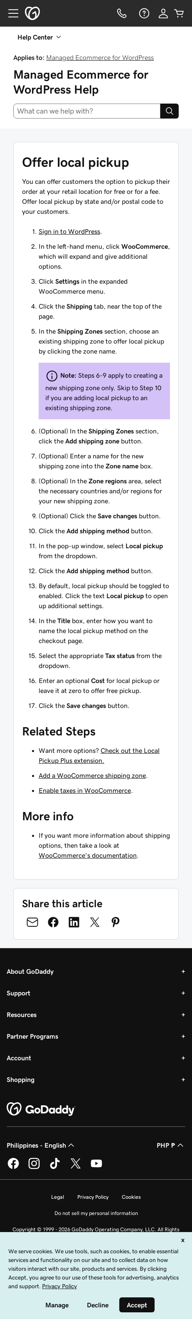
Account (19, 1057)
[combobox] (87, 111)
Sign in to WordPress (69, 231)
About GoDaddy (30, 971)
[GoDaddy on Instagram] (34, 1167)
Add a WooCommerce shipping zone (92, 775)
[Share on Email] (32, 922)
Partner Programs (32, 1036)
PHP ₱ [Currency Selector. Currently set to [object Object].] (171, 1145)
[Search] (169, 111)
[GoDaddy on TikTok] (55, 1167)
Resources (22, 1014)
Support (18, 993)
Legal (57, 1197)
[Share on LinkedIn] (74, 922)
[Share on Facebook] (53, 922)
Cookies (131, 1197)
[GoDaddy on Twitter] (75, 1167)
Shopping (20, 1079)
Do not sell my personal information (96, 1213)
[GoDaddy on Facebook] (13, 1167)
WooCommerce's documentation (88, 855)
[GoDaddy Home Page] (41, 1109)
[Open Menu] (10, 13)
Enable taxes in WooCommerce (85, 790)
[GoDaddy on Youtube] (96, 1167)
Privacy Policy (92, 1197)
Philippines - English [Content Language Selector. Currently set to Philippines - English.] (41, 1145)
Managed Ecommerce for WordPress (100, 57)
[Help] (143, 13)
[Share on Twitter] (94, 922)
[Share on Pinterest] (115, 922)
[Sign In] (163, 13)
